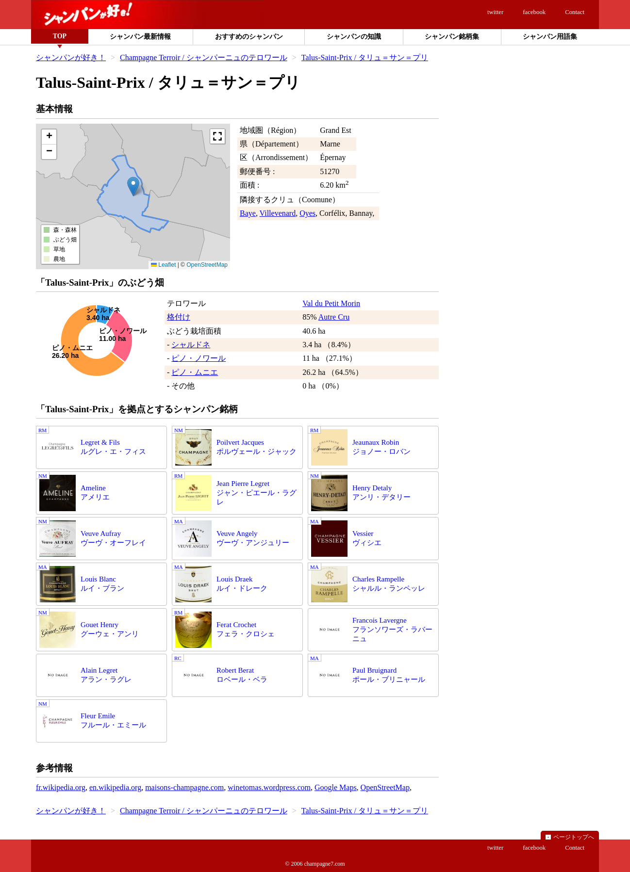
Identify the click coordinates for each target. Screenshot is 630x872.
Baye (248, 213)
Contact (574, 12)
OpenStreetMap (207, 264)
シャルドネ (190, 344)
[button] (133, 186)
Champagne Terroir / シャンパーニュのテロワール (203, 57)
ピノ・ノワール (198, 358)
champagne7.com (324, 863)
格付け (178, 317)
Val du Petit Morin (331, 303)
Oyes (307, 213)
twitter (495, 12)
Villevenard (278, 213)
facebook (534, 12)
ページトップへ (573, 837)
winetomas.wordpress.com (269, 787)
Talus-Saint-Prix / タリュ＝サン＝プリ (364, 57)
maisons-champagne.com (184, 787)
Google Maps (336, 787)
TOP (60, 36)
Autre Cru (333, 317)
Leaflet (163, 264)
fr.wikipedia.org (60, 787)
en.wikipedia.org (115, 787)
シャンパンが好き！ (71, 57)
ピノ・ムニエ (194, 372)
